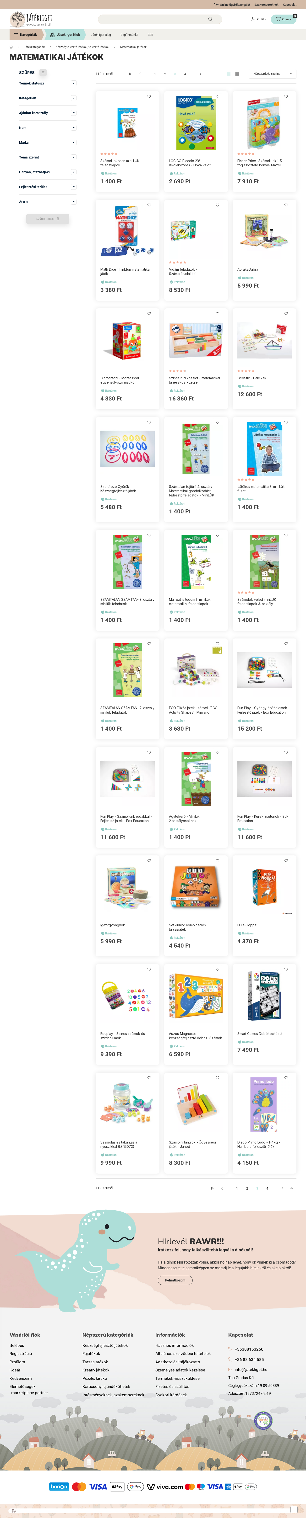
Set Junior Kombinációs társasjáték (187, 927)
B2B (150, 35)
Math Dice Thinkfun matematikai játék (125, 271)
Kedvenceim (21, 1378)
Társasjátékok (95, 1362)
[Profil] (258, 19)
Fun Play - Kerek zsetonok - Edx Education (263, 818)
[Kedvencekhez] (149, 96)
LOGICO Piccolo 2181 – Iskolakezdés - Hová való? (190, 163)
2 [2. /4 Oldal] (165, 74)
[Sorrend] (272, 74)
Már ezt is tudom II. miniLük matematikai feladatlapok (190, 601)
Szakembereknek (266, 4)
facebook (230, 1416)
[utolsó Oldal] (209, 74)
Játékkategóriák (34, 47)
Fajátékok (91, 1353)
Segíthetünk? (129, 35)
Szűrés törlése (45, 219)
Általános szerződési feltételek (183, 1353)
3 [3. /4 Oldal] (175, 74)
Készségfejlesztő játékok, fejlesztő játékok (82, 47)
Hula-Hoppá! (247, 925)
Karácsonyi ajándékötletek (106, 1386)
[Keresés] (211, 19)
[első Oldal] (131, 74)
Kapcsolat (289, 4)
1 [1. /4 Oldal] (155, 74)
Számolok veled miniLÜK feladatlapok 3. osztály (256, 601)
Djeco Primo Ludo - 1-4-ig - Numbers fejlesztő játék (258, 1144)
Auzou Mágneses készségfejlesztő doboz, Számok (195, 1036)
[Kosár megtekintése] (283, 19)
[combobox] (160, 19)
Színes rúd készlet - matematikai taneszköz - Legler (194, 380)
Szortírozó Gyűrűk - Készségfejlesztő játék (118, 489)
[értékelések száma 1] (110, 154)
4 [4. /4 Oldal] (185, 74)
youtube (249, 1416)
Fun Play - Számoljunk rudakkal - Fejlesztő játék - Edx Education (126, 818)
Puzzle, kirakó (94, 1378)
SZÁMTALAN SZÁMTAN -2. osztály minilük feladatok (127, 710)
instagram (239, 1416)
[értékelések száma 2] (178, 371)
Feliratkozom (175, 1280)
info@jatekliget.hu (251, 1369)
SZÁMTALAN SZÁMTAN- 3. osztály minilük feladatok (127, 601)
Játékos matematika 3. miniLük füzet (261, 489)
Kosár (15, 1370)
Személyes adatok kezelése (180, 1370)
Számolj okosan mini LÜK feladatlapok (119, 163)
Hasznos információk (174, 1345)
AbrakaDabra (247, 269)
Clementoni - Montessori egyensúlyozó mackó (119, 380)
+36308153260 (249, 1349)
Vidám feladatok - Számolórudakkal (183, 271)
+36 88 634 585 (249, 1359)
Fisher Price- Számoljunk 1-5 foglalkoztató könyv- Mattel (259, 163)
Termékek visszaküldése (177, 1378)
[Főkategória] (11, 47)
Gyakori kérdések (171, 1394)
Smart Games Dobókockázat (259, 1034)
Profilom (17, 1362)
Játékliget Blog (101, 35)
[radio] (237, 74)
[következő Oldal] (199, 74)
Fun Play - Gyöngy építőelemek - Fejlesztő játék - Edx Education (263, 710)
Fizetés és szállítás (172, 1386)
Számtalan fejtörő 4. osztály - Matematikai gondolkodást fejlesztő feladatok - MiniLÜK (192, 491)
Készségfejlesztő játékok (105, 1345)
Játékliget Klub (68, 35)
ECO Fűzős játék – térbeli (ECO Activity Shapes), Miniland (193, 710)
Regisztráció (21, 1353)
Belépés (17, 1345)
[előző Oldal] (141, 74)
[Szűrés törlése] (43, 72)
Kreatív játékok (95, 1370)
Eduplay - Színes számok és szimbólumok (122, 1036)
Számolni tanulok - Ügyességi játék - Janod (192, 1144)
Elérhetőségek (23, 1386)
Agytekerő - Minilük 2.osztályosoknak (184, 818)
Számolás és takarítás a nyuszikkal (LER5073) (118, 1144)
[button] (26, 34)
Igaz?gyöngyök (112, 925)
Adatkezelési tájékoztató (177, 1362)
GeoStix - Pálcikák (251, 378)
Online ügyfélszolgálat (235, 4)
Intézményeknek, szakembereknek (113, 1394)
